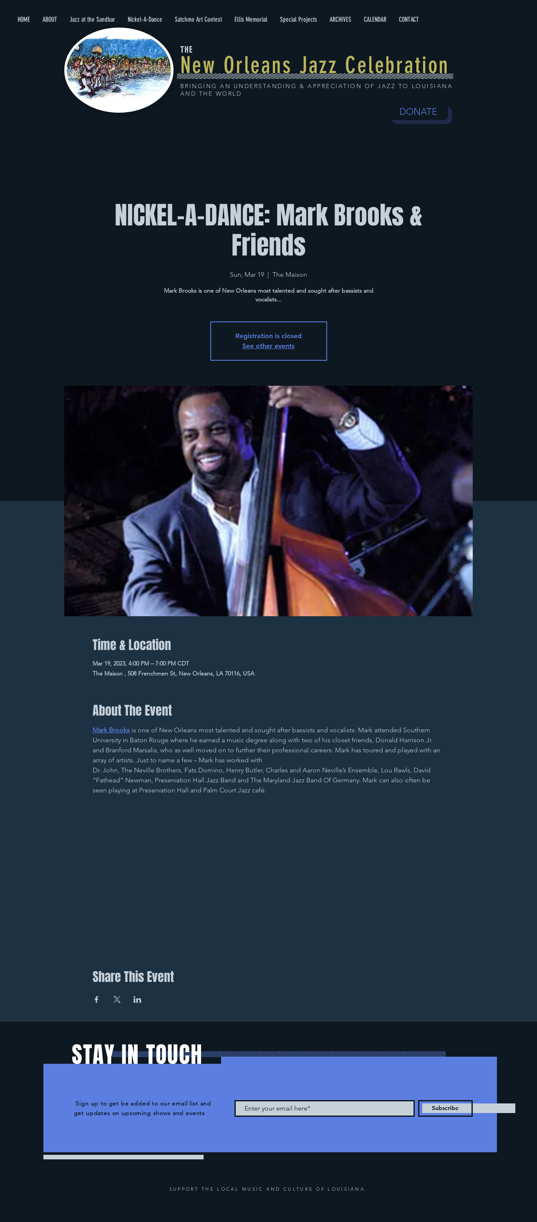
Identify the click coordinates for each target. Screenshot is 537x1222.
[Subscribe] (445, 1108)
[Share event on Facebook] (97, 999)
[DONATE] (418, 112)
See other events (268, 346)
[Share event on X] (117, 999)
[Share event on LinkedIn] (137, 999)
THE (186, 50)
